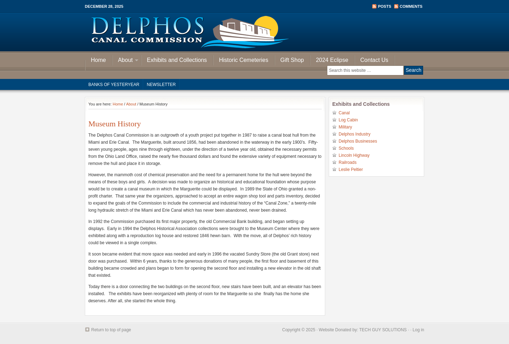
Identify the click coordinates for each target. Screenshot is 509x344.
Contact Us (374, 60)
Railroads (348, 162)
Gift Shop (292, 60)
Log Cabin (348, 119)
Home (98, 60)
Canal (344, 112)
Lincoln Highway (354, 155)
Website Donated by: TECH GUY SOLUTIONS (363, 329)
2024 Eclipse (332, 60)
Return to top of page (111, 329)
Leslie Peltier (351, 169)
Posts (384, 6)
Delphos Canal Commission (254, 31)
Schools (346, 148)
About (125, 61)
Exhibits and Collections (177, 60)
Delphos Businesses (358, 141)
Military (345, 127)
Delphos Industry (354, 134)
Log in (418, 329)
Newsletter (161, 84)
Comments (411, 6)
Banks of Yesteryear (113, 84)
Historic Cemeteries (243, 60)
